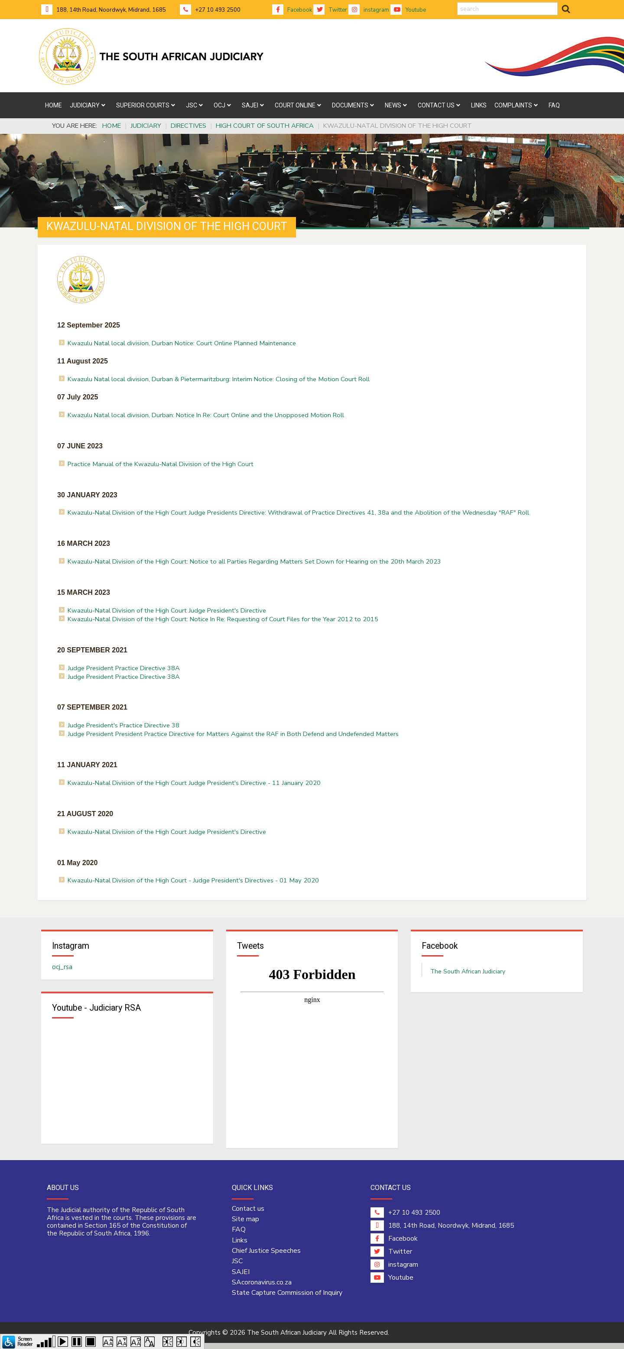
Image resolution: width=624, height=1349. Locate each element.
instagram (368, 10)
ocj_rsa (62, 970)
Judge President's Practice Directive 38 (123, 725)
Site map (245, 1225)
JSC (237, 1267)
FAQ (239, 1236)
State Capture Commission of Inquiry (287, 1299)
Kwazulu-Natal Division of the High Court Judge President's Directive (167, 610)
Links (239, 1246)
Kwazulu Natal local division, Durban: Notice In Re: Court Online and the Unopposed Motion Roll (206, 415)
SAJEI (241, 1278)
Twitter (330, 10)
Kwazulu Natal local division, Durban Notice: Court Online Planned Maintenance (182, 343)
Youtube (408, 10)
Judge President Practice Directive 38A (124, 668)
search (457, 2)
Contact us (248, 1214)
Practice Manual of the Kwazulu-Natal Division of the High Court (161, 464)
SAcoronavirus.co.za (262, 1288)
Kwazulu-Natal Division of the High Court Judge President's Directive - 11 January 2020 (194, 782)
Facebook (292, 10)
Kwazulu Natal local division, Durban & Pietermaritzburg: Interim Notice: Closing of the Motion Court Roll (219, 379)
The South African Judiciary (467, 974)
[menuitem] (53, 105)
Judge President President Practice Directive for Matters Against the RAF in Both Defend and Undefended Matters (233, 734)
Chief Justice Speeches (266, 1256)
